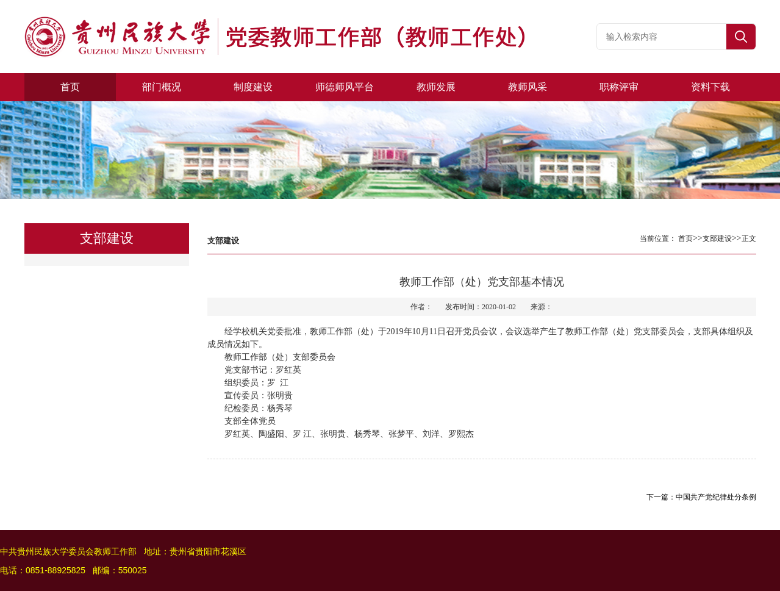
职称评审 (619, 87)
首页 (70, 87)
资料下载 (710, 87)
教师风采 (527, 87)
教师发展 (436, 87)
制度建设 (253, 87)
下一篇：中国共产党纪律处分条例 (701, 497)
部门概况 (161, 87)
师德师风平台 (344, 87)
